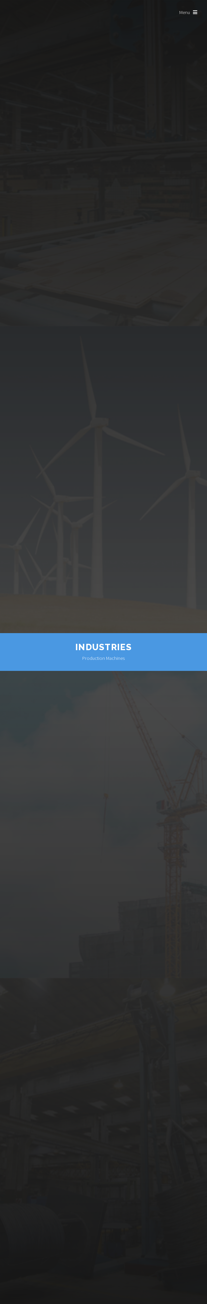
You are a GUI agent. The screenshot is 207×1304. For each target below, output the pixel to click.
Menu (184, 12)
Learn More (103, 1289)
